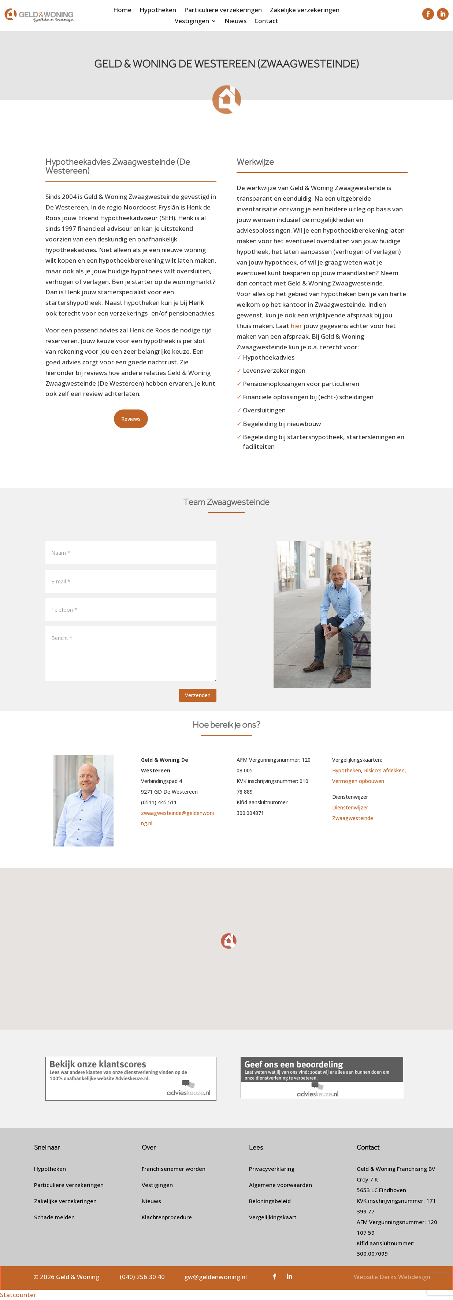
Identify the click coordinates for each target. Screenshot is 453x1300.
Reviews (131, 418)
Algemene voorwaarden (280, 1184)
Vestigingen (192, 21)
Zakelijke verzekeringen (304, 10)
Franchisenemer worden (173, 1168)
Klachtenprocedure (167, 1217)
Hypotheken (158, 10)
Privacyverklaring (271, 1168)
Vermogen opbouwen (358, 781)
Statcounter (18, 1294)
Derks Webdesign (404, 1276)
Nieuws (235, 21)
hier (296, 325)
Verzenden (198, 695)
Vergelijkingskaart (273, 1217)
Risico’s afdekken (384, 770)
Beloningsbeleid (270, 1201)
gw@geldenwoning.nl (215, 1276)
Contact (266, 21)
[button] (229, 941)
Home (122, 10)
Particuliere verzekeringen (223, 10)
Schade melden (54, 1217)
